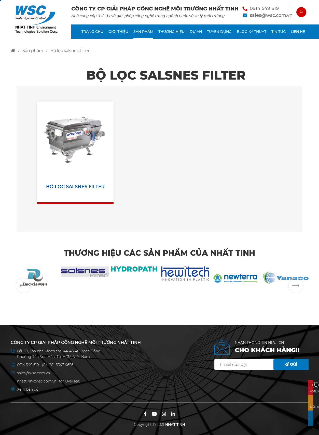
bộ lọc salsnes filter (69, 50)
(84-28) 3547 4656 (57, 365)
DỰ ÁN (196, 31)
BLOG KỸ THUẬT (251, 31)
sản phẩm (32, 50)
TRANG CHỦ (92, 31)
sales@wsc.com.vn (271, 15)
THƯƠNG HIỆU (171, 31)
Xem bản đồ (27, 389)
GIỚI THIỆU (118, 31)
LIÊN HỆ (298, 31)
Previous (23, 285)
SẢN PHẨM (143, 31)
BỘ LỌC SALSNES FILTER (75, 186)
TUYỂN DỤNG (219, 31)
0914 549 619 (264, 8)
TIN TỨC (278, 31)
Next (295, 285)
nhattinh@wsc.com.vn (37, 381)
